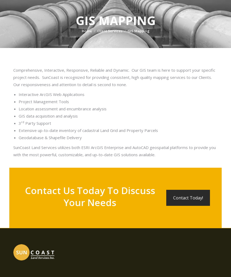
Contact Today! (188, 198)
